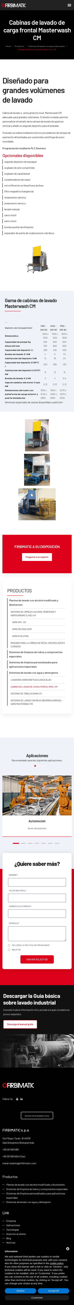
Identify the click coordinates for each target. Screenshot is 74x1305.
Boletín (16, 949)
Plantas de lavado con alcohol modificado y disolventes (35, 1184)
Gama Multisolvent (22, 629)
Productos (20, 46)
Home (8, 46)
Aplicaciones (13, 1225)
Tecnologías (12, 1229)
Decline (20, 1290)
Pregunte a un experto (37, 557)
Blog (8, 1238)
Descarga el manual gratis (20, 1024)
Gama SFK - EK (19, 622)
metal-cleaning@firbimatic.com (19, 1163)
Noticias (10, 1242)
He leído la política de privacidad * (31, 945)
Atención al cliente (16, 1234)
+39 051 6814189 (10, 1149)
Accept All (53, 1290)
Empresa (11, 1221)
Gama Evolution (20, 636)
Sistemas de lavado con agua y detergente (46, 46)
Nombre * (13, 875)
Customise (37, 1297)
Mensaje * (14, 923)
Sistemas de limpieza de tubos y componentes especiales (37, 1189)
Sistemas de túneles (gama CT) (26, 693)
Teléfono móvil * (18, 890)
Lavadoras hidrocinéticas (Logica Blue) (31, 680)
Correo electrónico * (20, 906)
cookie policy (56, 1263)
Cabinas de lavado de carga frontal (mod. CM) (34, 686)
